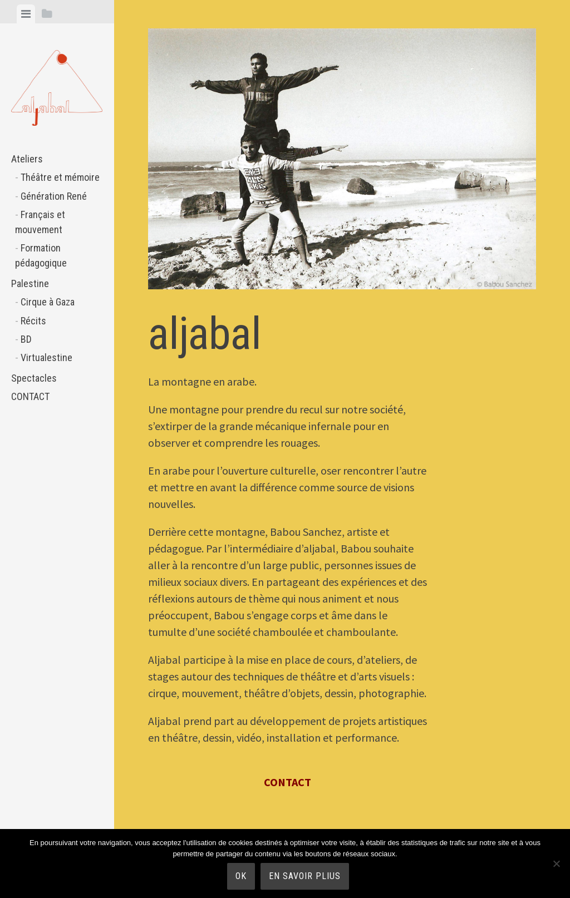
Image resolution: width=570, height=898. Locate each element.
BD (26, 339)
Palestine (30, 283)
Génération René (54, 196)
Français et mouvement (40, 222)
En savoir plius (305, 876)
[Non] (556, 863)
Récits (33, 321)
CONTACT (30, 396)
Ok (241, 876)
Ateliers (27, 159)
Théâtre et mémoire (60, 177)
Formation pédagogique (41, 255)
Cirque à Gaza (48, 302)
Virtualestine (46, 357)
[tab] (26, 13)
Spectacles (34, 378)
